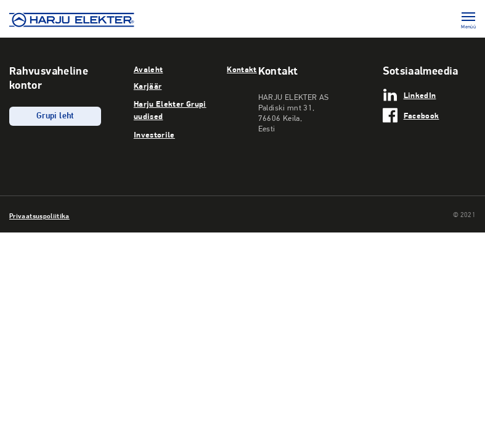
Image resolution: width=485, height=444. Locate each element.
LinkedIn (420, 95)
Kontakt (242, 69)
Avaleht (148, 69)
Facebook (421, 115)
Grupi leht (55, 116)
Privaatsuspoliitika (39, 216)
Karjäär (148, 86)
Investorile (154, 134)
